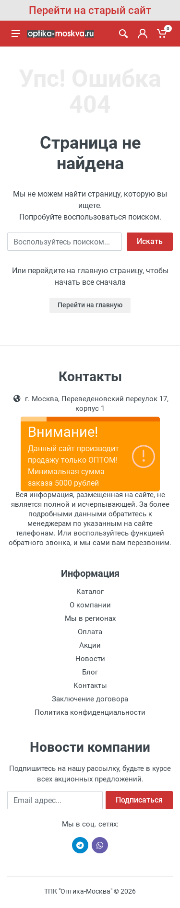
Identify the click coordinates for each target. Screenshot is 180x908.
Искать (150, 241)
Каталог (90, 591)
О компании (90, 605)
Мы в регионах (90, 618)
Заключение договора (90, 699)
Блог (90, 672)
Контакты (90, 685)
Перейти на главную (90, 305)
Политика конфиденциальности (90, 712)
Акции (90, 645)
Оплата (90, 632)
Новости (90, 658)
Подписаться (139, 799)
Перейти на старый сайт (90, 10)
